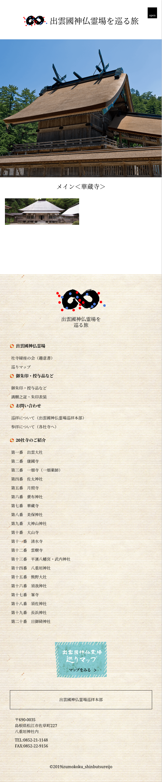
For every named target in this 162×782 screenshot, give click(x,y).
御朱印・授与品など (29, 388)
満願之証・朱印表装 (29, 397)
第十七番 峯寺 (25, 595)
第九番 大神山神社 (29, 523)
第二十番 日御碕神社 (31, 621)
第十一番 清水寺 (27, 541)
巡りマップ (21, 367)
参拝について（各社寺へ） (35, 427)
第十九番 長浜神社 (29, 612)
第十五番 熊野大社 (29, 577)
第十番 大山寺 (25, 532)
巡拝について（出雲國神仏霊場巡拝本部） (48, 418)
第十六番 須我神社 (29, 586)
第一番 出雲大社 (27, 452)
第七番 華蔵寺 (25, 505)
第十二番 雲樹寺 (27, 550)
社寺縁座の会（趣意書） (33, 358)
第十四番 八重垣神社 (31, 568)
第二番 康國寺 (25, 461)
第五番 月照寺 (25, 488)
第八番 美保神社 (27, 514)
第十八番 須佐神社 (29, 603)
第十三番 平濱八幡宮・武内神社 (40, 559)
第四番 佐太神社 (27, 479)
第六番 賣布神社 (27, 497)
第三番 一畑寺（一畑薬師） (37, 470)
